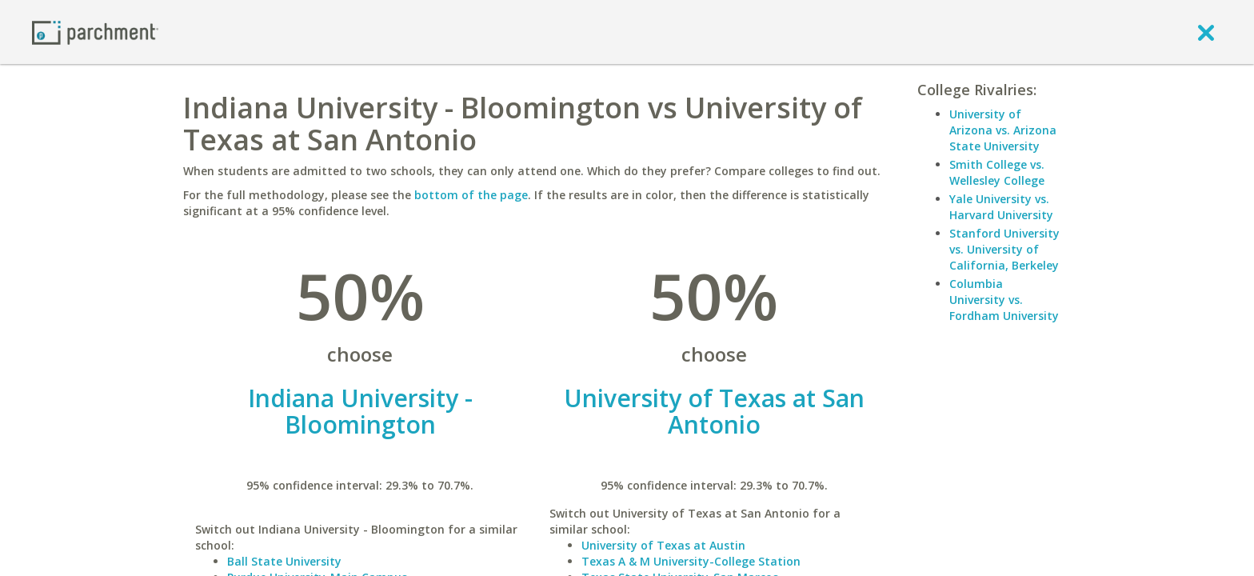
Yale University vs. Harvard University (1001, 206)
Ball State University (284, 561)
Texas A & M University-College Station (691, 561)
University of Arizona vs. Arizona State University (1002, 130)
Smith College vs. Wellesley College (996, 172)
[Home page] (95, 31)
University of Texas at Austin (663, 545)
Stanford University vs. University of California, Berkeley (1004, 249)
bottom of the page (471, 194)
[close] (1206, 32)
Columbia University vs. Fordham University (1004, 299)
